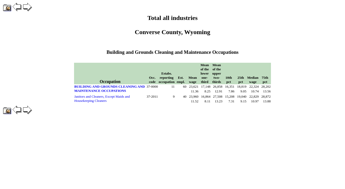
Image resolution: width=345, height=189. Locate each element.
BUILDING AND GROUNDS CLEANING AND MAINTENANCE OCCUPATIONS (109, 89)
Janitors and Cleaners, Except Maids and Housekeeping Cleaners (102, 98)
